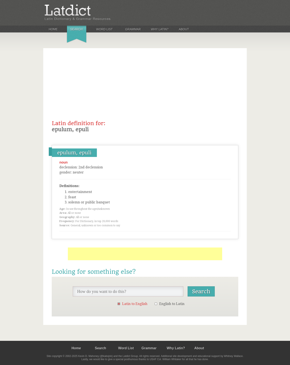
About (184, 29)
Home (53, 29)
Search (76, 29)
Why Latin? (160, 29)
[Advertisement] (145, 88)
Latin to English (134, 304)
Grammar (133, 29)
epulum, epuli (74, 153)
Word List (104, 29)
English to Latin (171, 304)
